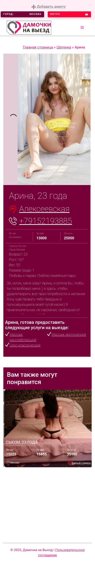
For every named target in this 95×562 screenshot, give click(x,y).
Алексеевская (44, 209)
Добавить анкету (48, 6)
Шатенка (63, 47)
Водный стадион (81, 462)
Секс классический (25, 345)
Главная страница (38, 47)
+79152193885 (45, 221)
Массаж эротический (69, 334)
